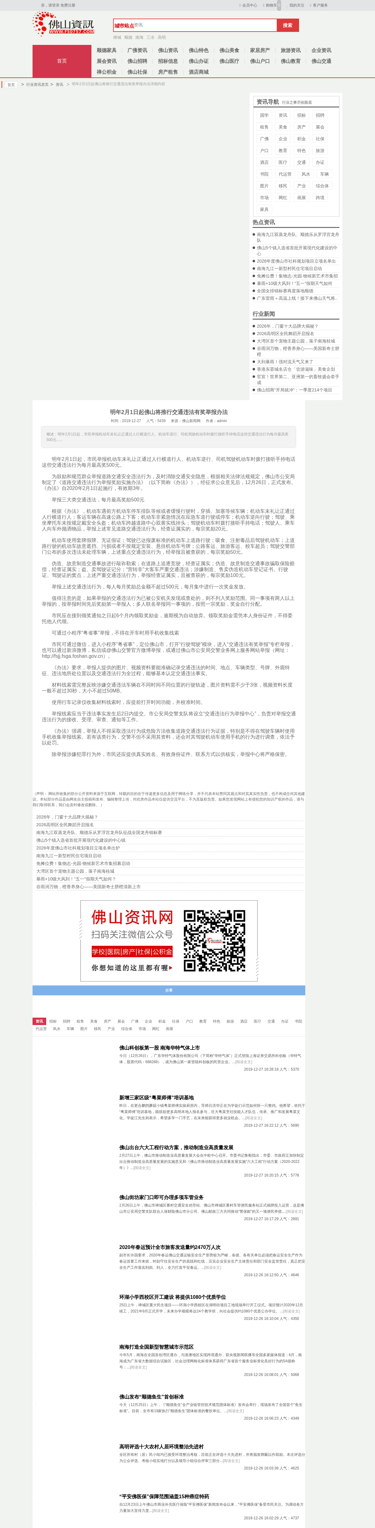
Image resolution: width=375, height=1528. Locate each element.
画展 (301, 197)
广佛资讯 (137, 50)
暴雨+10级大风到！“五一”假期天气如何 (294, 283)
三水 (151, 37)
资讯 (56, 84)
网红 (283, 197)
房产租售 (168, 72)
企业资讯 (321, 50)
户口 (264, 150)
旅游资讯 (291, 50)
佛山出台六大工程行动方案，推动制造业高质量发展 (176, 1147)
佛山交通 (321, 61)
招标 (301, 115)
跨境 (320, 197)
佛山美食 (229, 50)
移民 (283, 185)
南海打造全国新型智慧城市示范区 (156, 1347)
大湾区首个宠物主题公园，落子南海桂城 (296, 340)
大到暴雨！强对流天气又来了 (285, 361)
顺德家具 (107, 50)
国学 (264, 115)
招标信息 (168, 61)
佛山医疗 (229, 61)
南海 (139, 37)
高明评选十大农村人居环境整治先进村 (161, 1446)
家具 (264, 209)
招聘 (320, 115)
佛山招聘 (137, 61)
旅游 (320, 150)
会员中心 (247, 5)
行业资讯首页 (35, 84)
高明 (162, 37)
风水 (306, 174)
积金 (301, 138)
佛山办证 (199, 61)
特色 (301, 150)
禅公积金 (107, 72)
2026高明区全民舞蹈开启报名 (285, 333)
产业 (301, 185)
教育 (283, 150)
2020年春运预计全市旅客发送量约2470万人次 (170, 1247)
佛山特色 (199, 50)
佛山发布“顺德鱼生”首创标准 (151, 1396)
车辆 (324, 174)
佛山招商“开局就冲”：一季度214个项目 (294, 389)
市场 (264, 197)
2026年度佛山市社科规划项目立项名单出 (296, 261)
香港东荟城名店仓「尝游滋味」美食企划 (296, 369)
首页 (62, 60)
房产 (301, 126)
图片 (264, 185)
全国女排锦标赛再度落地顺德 (285, 290)
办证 (320, 162)
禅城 (117, 37)
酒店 (264, 162)
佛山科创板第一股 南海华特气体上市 (159, 1047)
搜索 (287, 25)
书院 (264, 174)
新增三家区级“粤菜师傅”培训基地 (156, 1097)
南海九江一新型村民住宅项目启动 (289, 268)
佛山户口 (260, 61)
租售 (264, 126)
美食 (283, 126)
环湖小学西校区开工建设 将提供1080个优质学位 (172, 1297)
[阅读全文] (243, 1062)
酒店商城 (199, 72)
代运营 (285, 174)
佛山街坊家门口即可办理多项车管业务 (161, 1197)
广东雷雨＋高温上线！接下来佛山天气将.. (297, 298)
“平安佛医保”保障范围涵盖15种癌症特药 (164, 1496)
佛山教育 (291, 61)
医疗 (283, 162)
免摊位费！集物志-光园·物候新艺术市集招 (297, 275)
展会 (320, 126)
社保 (320, 138)
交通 (301, 162)
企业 (283, 138)
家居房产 (260, 50)
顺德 (128, 37)
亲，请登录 (50, 5)
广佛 (264, 138)
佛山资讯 (168, 50)
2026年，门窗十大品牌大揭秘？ (288, 326)
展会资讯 (107, 61)
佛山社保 (137, 72)
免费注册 (67, 5)
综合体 (322, 185)
